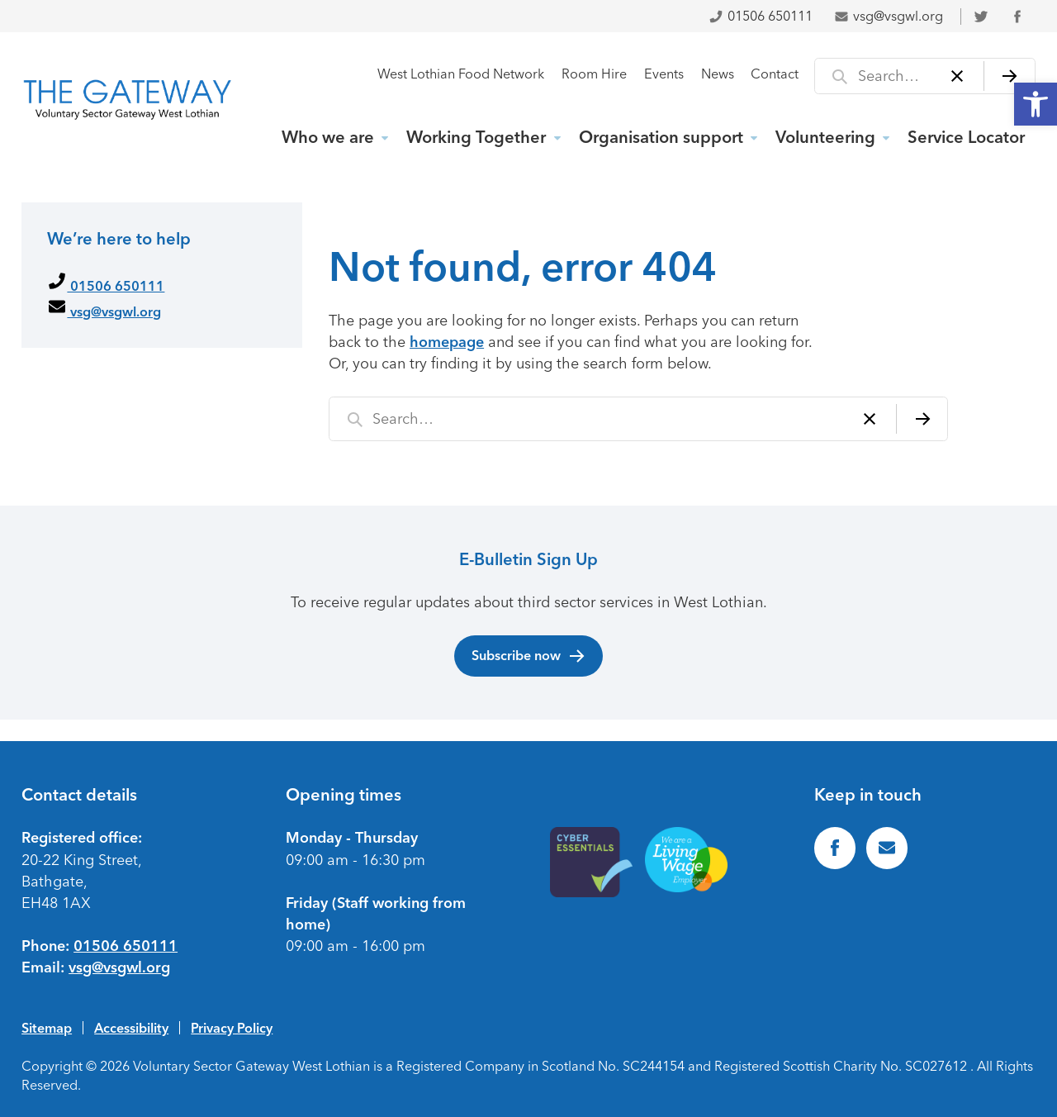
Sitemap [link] (46, 1027)
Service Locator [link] (966, 137)
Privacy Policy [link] (232, 1027)
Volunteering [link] (825, 137)
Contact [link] (775, 74)
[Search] (1010, 76)
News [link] (717, 74)
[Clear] (957, 76)
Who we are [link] (328, 137)
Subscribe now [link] (529, 656)
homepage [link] (447, 342)
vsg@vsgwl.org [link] (888, 16)
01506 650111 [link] (761, 16)
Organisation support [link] (661, 137)
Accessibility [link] (131, 1027)
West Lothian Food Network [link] (460, 74)
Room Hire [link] (594, 74)
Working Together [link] (476, 137)
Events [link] (664, 74)
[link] (1035, 104)
